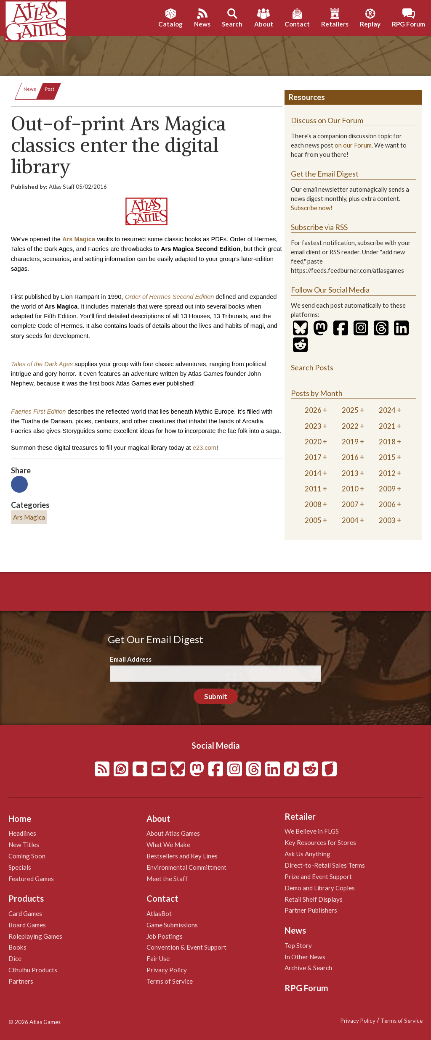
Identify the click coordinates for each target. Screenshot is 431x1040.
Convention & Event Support (186, 947)
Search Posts (312, 367)
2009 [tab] (387, 488)
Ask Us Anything (307, 854)
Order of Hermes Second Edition (169, 296)
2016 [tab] (350, 457)
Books (17, 947)
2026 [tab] (313, 410)
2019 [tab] (350, 441)
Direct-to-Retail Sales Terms (325, 865)
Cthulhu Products (32, 970)
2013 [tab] (350, 473)
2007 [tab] (350, 504)
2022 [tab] (350, 426)
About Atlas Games (173, 833)
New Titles (23, 844)
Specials (19, 867)
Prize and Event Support (318, 876)
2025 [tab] (350, 410)
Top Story (298, 945)
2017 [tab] (313, 457)
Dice (14, 958)
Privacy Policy (166, 970)
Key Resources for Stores (320, 842)
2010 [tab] (350, 488)
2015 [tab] (387, 457)
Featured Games (31, 878)
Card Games (25, 913)
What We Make (168, 844)
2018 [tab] (387, 441)
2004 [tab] (350, 520)
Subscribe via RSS (319, 227)
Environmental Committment (186, 867)
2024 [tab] (387, 410)
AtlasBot (159, 913)
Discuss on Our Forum (327, 120)
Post (49, 89)
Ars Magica (78, 239)
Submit (215, 696)
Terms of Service (169, 981)
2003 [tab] (387, 520)
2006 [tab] (387, 504)
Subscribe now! (312, 207)
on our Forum (353, 145)
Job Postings (164, 936)
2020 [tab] (313, 441)
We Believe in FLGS (312, 831)
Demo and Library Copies (320, 888)
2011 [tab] (313, 488)
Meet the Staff (167, 878)
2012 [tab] (387, 473)
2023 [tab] (313, 426)
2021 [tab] (387, 426)
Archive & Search (308, 967)
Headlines (22, 833)
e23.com (204, 447)
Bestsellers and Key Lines (182, 856)
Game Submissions (172, 925)
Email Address (131, 659)
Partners (20, 981)
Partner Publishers (311, 910)
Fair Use (158, 958)
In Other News (305, 957)
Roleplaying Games (35, 936)
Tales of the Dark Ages (42, 364)
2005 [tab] (313, 520)
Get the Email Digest (325, 173)
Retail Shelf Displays (314, 899)
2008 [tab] (313, 504)
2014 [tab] (313, 473)
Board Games (27, 925)
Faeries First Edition (38, 411)
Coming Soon (26, 856)
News (30, 89)
